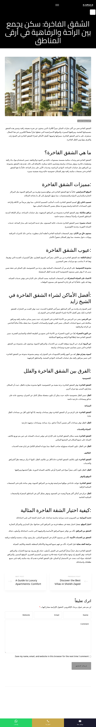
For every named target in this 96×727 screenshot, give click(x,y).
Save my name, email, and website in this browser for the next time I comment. (52, 660)
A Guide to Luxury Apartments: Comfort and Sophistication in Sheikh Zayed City (25, 582)
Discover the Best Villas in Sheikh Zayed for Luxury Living (70, 582)
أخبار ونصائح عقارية (84, 119)
